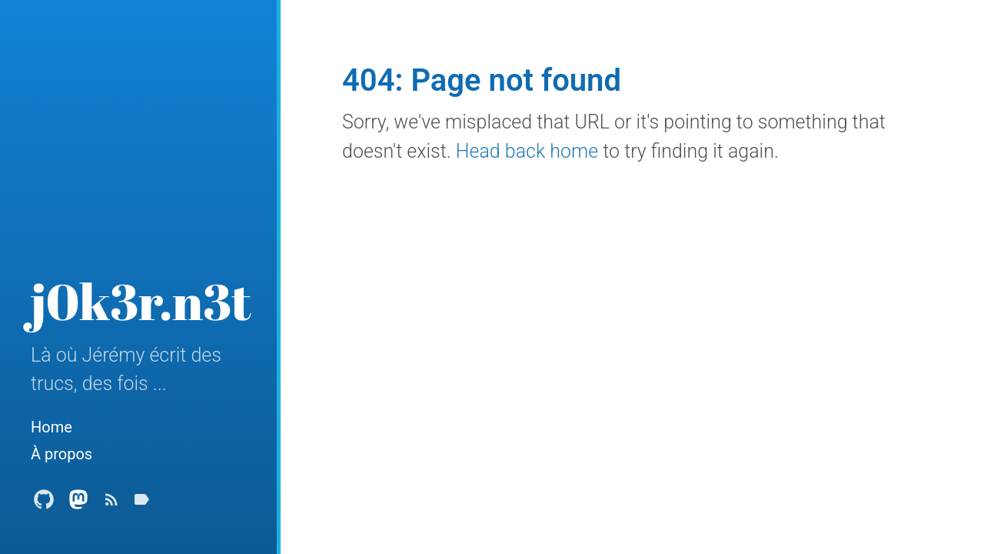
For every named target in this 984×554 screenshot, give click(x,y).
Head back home (527, 151)
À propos (61, 454)
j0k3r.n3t (141, 301)
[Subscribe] (111, 503)
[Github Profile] (44, 503)
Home (51, 427)
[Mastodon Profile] (78, 503)
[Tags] (141, 503)
